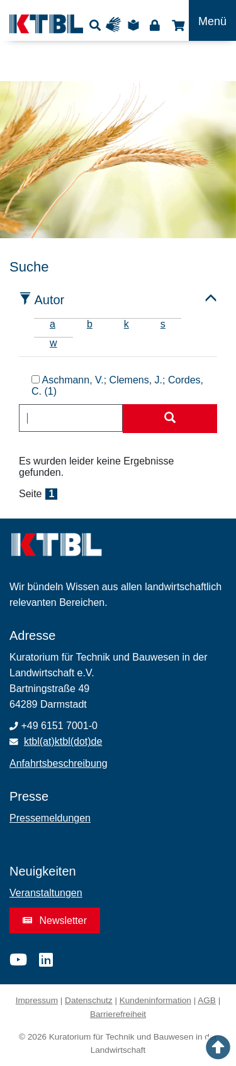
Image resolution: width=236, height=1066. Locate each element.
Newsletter (55, 920)
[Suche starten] (170, 418)
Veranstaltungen (45, 892)
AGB (207, 1000)
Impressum (37, 1000)
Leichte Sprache (135, 25)
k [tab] (126, 324)
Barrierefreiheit (118, 1014)
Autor (49, 300)
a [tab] (52, 324)
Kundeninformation (155, 1000)
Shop (177, 25)
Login (154, 25)
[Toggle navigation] (212, 20)
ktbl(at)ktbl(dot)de (63, 741)
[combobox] (71, 418)
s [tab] (163, 324)
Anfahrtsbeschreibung (58, 763)
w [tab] (53, 343)
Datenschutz (89, 1000)
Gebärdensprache (116, 25)
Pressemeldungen (50, 818)
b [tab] (90, 324)
